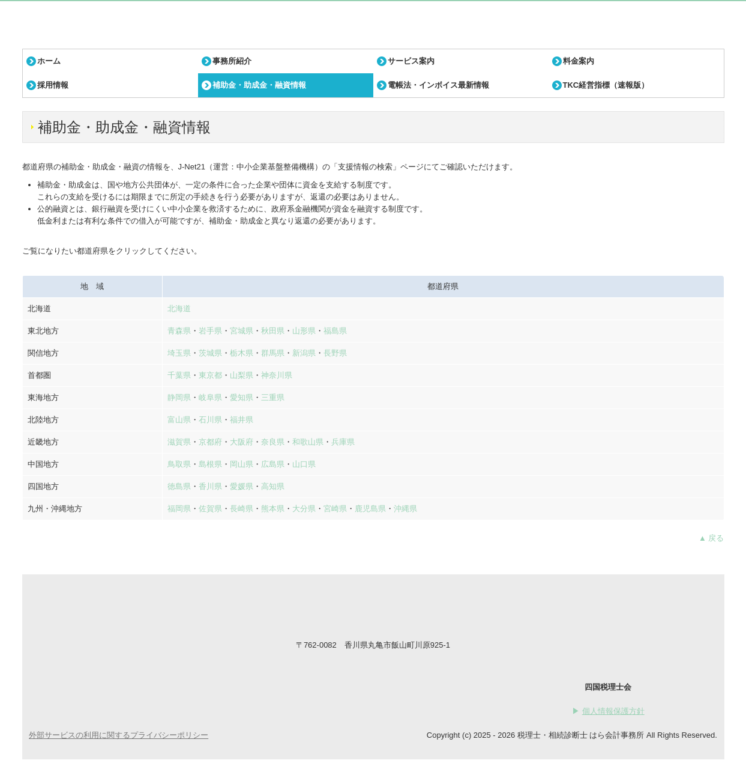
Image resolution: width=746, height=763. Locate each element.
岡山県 (241, 464)
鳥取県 (179, 464)
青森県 (179, 330)
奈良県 (272, 441)
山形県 (304, 330)
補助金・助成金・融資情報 (259, 85)
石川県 (210, 419)
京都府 (210, 441)
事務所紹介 (231, 60)
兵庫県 (343, 441)
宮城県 (241, 330)
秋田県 (272, 330)
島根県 (210, 464)
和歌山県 (307, 441)
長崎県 (241, 508)
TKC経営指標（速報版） (606, 85)
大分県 (304, 508)
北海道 (179, 308)
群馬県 (272, 352)
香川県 (210, 486)
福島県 (335, 330)
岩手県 (210, 330)
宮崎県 (335, 508)
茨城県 (210, 352)
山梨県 (241, 375)
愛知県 (241, 397)
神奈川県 (276, 375)
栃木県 (241, 352)
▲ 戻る (711, 538)
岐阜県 (210, 397)
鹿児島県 (370, 508)
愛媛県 (241, 486)
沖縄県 (405, 508)
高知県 (272, 486)
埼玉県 (179, 352)
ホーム (49, 60)
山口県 (304, 464)
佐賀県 (210, 508)
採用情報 (52, 85)
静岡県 (179, 397)
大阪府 (241, 441)
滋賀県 (179, 441)
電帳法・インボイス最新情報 (438, 85)
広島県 (272, 464)
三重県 (272, 397)
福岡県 (179, 508)
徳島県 (179, 486)
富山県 (179, 419)
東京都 (210, 375)
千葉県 (179, 375)
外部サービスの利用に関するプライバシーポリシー (118, 735)
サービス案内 (411, 60)
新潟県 (304, 352)
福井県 (241, 419)
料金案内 (578, 60)
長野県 (335, 352)
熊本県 (272, 508)
